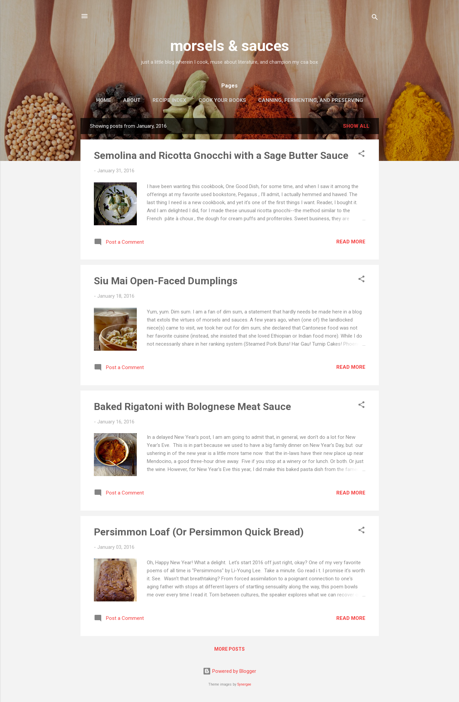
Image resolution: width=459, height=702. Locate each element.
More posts (229, 649)
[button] (361, 155)
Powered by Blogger (229, 671)
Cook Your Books (222, 100)
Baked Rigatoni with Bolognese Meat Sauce (192, 406)
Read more (350, 242)
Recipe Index (169, 100)
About (131, 100)
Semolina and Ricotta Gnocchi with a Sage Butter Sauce (221, 155)
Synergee (244, 684)
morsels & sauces (229, 46)
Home (103, 100)
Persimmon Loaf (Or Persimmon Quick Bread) (199, 532)
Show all (356, 126)
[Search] (375, 18)
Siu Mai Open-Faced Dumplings (165, 281)
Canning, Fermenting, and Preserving (310, 100)
